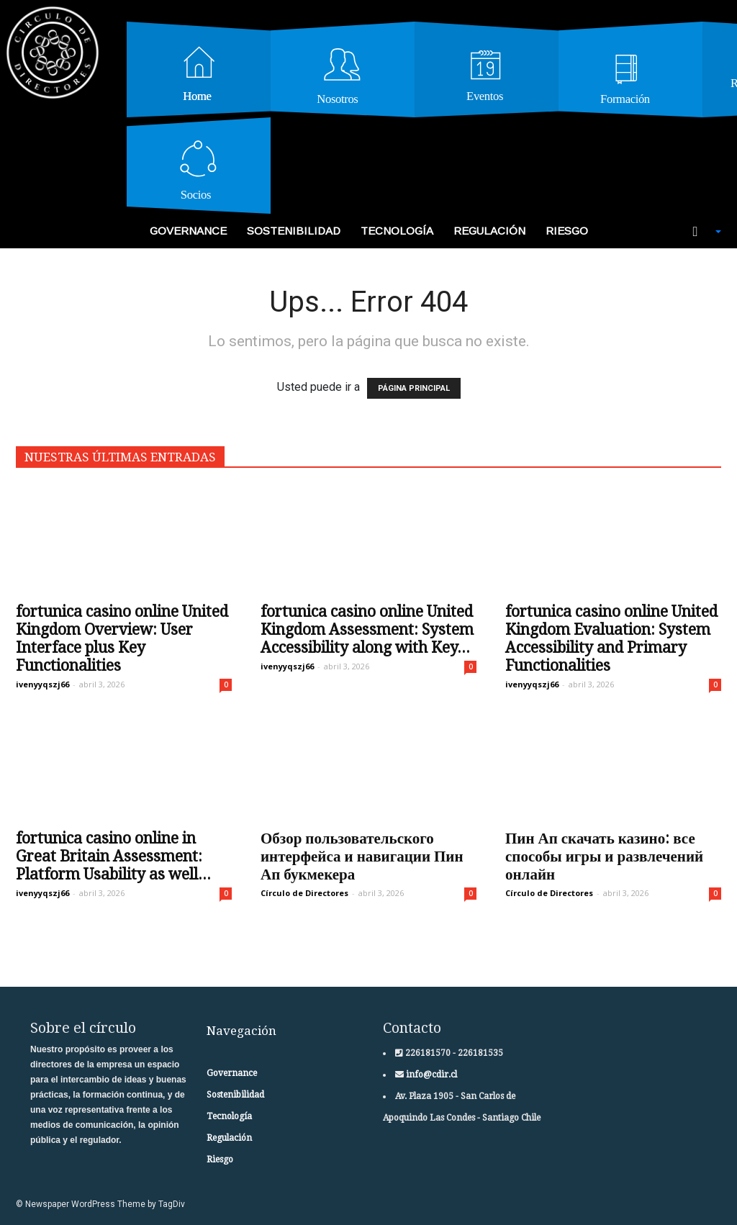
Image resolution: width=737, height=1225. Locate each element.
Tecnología (397, 231)
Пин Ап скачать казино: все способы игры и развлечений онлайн (604, 856)
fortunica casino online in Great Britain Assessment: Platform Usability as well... (113, 856)
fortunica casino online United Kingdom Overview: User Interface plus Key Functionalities (122, 638)
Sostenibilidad (293, 231)
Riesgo (567, 231)
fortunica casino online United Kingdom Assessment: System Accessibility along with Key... (367, 629)
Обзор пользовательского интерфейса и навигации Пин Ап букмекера (362, 856)
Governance (188, 231)
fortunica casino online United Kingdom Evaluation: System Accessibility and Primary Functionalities (611, 638)
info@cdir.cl (430, 1075)
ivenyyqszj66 (42, 684)
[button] (699, 232)
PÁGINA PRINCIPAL (414, 388)
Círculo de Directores (304, 892)
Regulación (489, 231)
